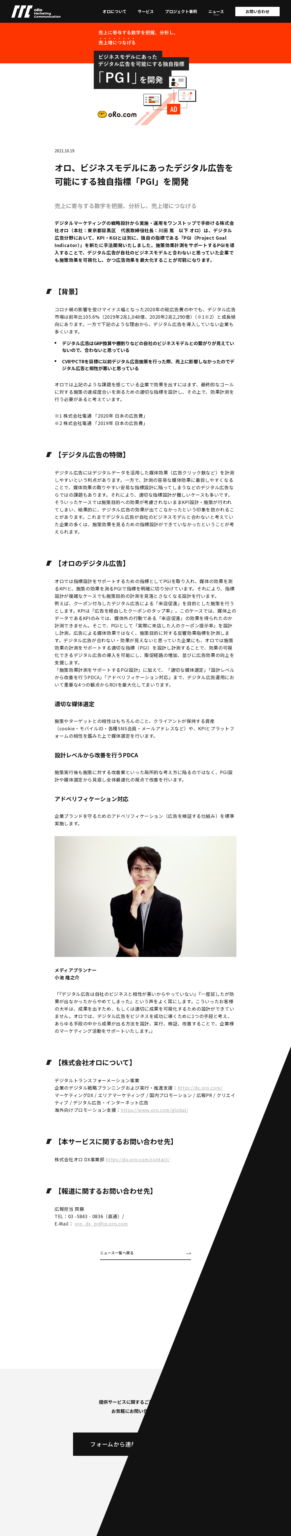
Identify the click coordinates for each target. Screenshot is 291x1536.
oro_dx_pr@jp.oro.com (101, 1223)
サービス (146, 11)
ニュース (216, 11)
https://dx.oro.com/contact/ (138, 1159)
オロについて (114, 11)
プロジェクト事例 (181, 11)
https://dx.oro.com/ (200, 1087)
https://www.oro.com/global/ (154, 1109)
